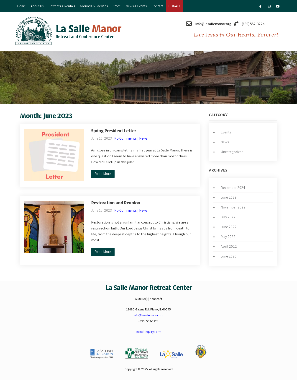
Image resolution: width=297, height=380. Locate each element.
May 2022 (228, 236)
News (143, 138)
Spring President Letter (113, 131)
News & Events (136, 6)
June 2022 (229, 226)
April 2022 (229, 246)
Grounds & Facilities (94, 6)
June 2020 (228, 256)
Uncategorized (232, 151)
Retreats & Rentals (62, 6)
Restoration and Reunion (115, 203)
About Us (37, 6)
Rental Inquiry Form (148, 332)
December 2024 (233, 187)
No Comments (125, 138)
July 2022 (228, 217)
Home (21, 6)
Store (117, 6)
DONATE (174, 6)
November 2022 (233, 207)
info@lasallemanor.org (213, 23)
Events (226, 132)
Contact (157, 6)
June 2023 (228, 197)
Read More (103, 173)
